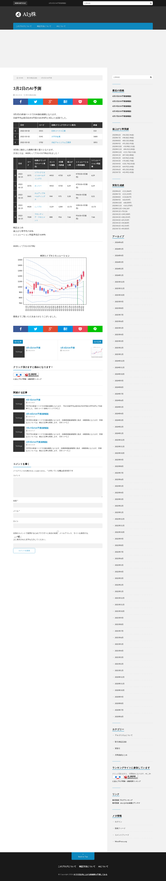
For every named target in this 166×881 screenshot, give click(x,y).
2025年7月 (119, 315)
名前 (15, 501)
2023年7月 (119, 473)
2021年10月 (119, 611)
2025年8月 (119, 308)
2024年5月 (119, 407)
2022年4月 (119, 572)
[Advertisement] (83, 48)
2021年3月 (119, 657)
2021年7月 (119, 631)
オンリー (38, 186)
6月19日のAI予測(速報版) (121, 106)
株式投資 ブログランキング (122, 800)
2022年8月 (119, 545)
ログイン (118, 822)
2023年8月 (119, 466)
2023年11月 (119, 446)
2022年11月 (119, 525)
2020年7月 (119, 710)
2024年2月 (119, 427)
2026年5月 (119, 249)
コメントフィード (122, 835)
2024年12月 (119, 361)
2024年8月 (119, 387)
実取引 (117, 748)
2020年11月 (119, 684)
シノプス (38, 207)
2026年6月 (119, 242)
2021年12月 (119, 598)
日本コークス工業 (58, 131)
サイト (16, 521)
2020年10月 (119, 690)
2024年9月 (119, 381)
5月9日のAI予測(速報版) (37, 442)
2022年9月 (119, 539)
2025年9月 (119, 301)
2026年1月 (119, 275)
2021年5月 (119, 644)
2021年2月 (119, 664)
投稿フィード (120, 828)
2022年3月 (119, 578)
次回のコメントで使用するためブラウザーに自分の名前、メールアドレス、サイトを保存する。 (51, 533)
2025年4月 (119, 334)
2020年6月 (119, 716)
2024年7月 (119, 394)
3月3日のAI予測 (67, 347)
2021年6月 (119, 637)
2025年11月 (119, 288)
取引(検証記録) (31, 95)
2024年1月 (119, 433)
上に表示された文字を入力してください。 (30, 539)
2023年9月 (119, 460)
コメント (16, 475)
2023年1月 (119, 512)
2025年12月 (119, 282)
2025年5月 (119, 328)
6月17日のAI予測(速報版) (121, 116)
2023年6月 (119, 479)
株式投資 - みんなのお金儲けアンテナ (126, 803)
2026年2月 (119, 269)
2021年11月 (119, 604)
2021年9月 (119, 618)
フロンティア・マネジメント (40, 217)
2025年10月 (119, 295)
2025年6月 (119, 321)
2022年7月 (119, 552)
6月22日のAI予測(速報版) (121, 101)
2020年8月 (119, 703)
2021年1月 (119, 670)
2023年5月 (119, 486)
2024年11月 (119, 367)
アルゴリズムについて (124, 735)
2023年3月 (119, 499)
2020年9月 (119, 697)
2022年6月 (119, 558)
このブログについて (24, 26)
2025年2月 (119, 348)
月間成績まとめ (121, 755)
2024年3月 (119, 420)
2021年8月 (119, 624)
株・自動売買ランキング (33, 379)
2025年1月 (119, 354)
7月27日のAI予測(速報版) (37, 428)
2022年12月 (119, 519)
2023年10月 (119, 453)
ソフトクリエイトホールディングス (40, 175)
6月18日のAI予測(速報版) (121, 111)
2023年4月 (119, 492)
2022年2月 (119, 585)
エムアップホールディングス (40, 196)
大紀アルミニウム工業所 (61, 142)
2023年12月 (119, 440)
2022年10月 (119, 532)
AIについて (61, 26)
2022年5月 (119, 565)
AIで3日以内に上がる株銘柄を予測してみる (90, 874)
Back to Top (83, 857)
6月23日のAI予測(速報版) (121, 96)
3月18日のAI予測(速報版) (37, 414)
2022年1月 (119, 591)
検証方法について (44, 26)
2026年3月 (119, 262)
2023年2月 (119, 506)
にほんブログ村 (19, 379)
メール (16, 511)
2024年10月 (119, 374)
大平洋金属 (55, 136)
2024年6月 (119, 400)
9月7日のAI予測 (33, 400)
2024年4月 (119, 413)
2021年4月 (119, 651)
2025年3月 (119, 341)
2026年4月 (119, 255)
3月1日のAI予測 (33, 347)
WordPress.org (121, 841)
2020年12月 (119, 677)
